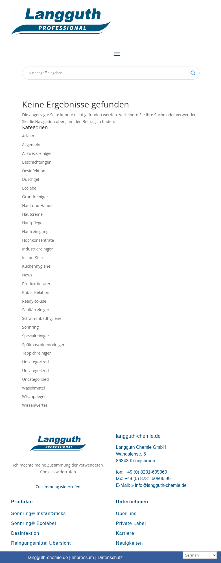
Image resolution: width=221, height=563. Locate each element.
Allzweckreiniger (37, 153)
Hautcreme (32, 214)
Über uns (126, 513)
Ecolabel (29, 188)
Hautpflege (32, 222)
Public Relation (35, 292)
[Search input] (108, 73)
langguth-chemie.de (48, 557)
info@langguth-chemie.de (161, 485)
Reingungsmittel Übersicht (41, 543)
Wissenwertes (34, 405)
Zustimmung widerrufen (58, 486)
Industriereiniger (37, 249)
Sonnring (30, 327)
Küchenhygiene (36, 266)
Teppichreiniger (36, 353)
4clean (28, 135)
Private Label (131, 523)
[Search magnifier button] (193, 73)
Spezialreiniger (35, 335)
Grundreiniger (35, 196)
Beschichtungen (36, 162)
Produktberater (36, 283)
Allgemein (31, 144)
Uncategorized (35, 361)
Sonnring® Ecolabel (33, 523)
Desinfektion (33, 170)
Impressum (83, 557)
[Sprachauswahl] (200, 555)
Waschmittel (33, 388)
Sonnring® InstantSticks (38, 513)
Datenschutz (110, 557)
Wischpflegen (34, 396)
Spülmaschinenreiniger (43, 344)
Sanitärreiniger (35, 309)
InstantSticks (33, 257)
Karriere (125, 533)
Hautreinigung (35, 231)
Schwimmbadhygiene (41, 318)
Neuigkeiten (129, 543)
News (27, 275)
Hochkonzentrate (38, 240)
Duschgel (30, 179)
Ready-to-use (34, 301)
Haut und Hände (37, 205)
